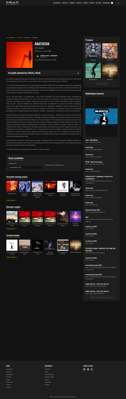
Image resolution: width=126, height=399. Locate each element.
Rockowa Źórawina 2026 (92, 210)
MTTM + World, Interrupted (93, 162)
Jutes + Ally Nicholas (91, 140)
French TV (110, 60)
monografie (9, 382)
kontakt (47, 384)
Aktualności (57, 3)
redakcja (47, 369)
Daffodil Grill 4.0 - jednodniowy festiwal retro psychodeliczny (99, 177)
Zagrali (85, 3)
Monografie (106, 3)
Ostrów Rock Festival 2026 (93, 265)
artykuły (8, 384)
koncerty (8, 371)
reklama (47, 379)
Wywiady (91, 3)
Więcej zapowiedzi (101, 83)
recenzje (8, 377)
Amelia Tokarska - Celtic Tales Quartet (97, 284)
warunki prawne (49, 374)
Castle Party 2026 (91, 226)
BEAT (87, 217)
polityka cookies (49, 377)
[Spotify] (88, 369)
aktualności (9, 369)
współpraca (48, 382)
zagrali (8, 379)
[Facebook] (84, 369)
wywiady (8, 387)
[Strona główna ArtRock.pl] (12, 3)
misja (46, 371)
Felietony (99, 3)
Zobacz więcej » (11, 257)
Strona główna (10, 37)
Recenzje (79, 3)
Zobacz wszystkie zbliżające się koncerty (101, 297)
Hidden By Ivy (93, 79)
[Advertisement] (62, 20)
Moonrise (110, 79)
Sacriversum (89, 147)
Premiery (72, 3)
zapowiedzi (9, 374)
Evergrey (93, 60)
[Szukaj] (118, 3)
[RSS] (92, 369)
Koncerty (65, 3)
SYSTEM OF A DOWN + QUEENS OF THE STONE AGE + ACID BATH (100, 249)
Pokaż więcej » (11, 200)
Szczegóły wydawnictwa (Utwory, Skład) (24, 72)
